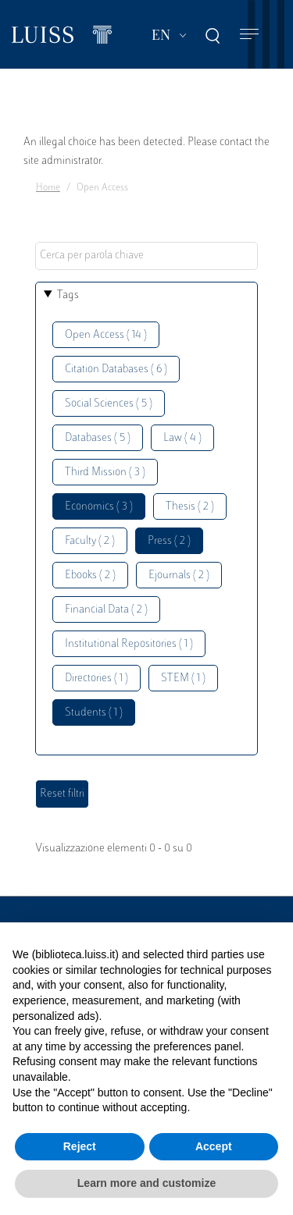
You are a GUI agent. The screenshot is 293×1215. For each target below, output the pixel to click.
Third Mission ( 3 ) (105, 472)
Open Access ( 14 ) (106, 335)
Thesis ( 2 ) (190, 507)
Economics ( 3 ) (99, 507)
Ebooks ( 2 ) (90, 575)
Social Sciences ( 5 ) (108, 404)
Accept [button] (213, 1146)
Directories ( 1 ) (96, 678)
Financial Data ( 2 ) (106, 610)
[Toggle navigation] (249, 35)
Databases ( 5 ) (97, 438)
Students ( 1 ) (94, 713)
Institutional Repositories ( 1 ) (129, 644)
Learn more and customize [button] (146, 1183)
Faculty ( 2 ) (90, 541)
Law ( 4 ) (182, 438)
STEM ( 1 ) (183, 678)
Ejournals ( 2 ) (178, 575)
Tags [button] (68, 295)
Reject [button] (79, 1146)
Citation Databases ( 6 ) (116, 369)
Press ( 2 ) (169, 541)
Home (48, 188)
